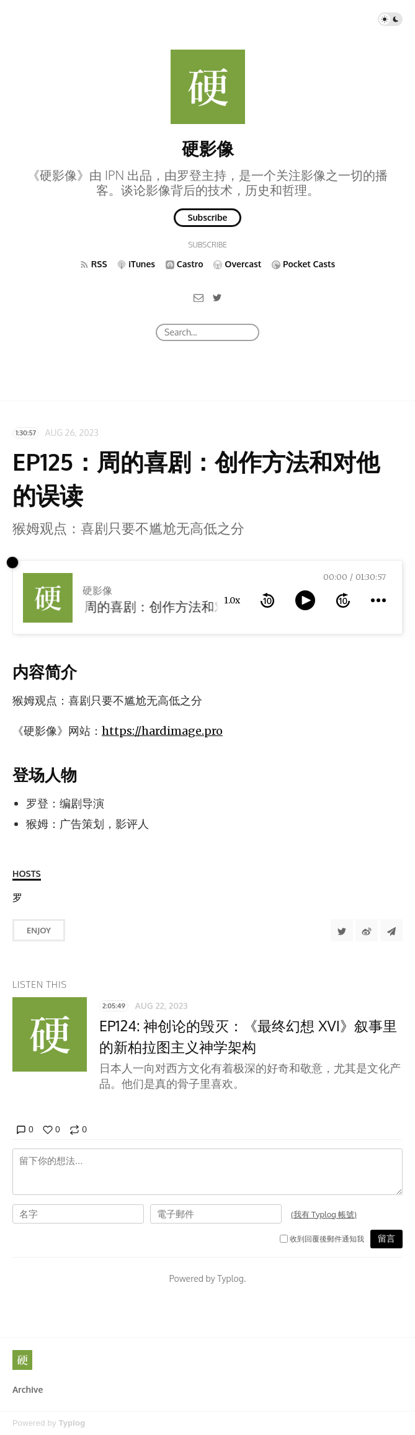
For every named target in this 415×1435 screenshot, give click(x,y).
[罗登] (17, 898)
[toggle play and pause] (305, 600)
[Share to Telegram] (391, 930)
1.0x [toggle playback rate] (232, 600)
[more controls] (378, 600)
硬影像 (208, 148)
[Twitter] (217, 297)
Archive (27, 1389)
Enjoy (39, 930)
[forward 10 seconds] (343, 600)
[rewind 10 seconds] (267, 600)
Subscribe (208, 217)
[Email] (198, 297)
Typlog (71, 1423)
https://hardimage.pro (162, 731)
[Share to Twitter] (342, 930)
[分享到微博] (366, 930)
